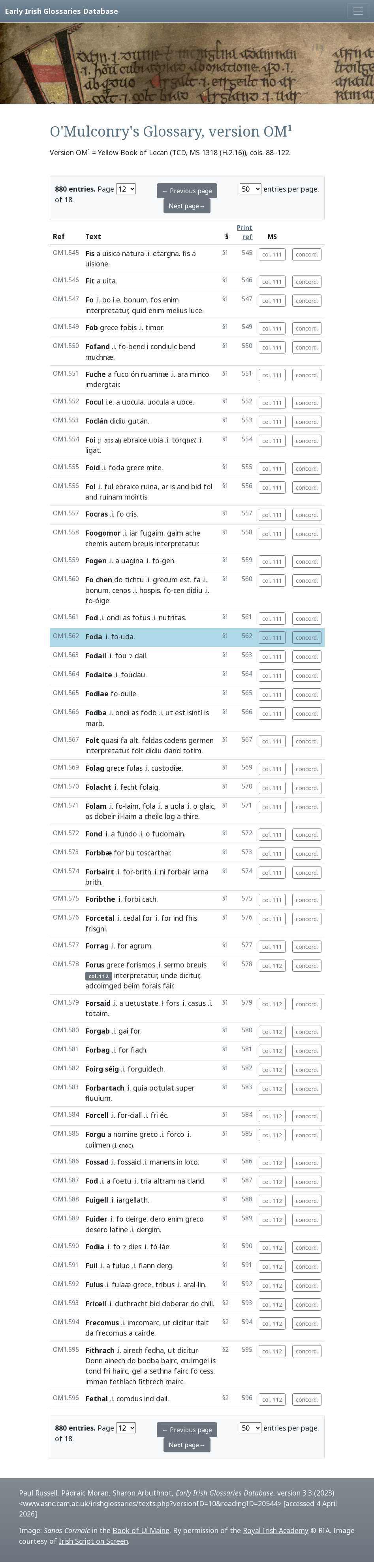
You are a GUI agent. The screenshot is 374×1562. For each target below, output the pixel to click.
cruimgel (195, 1360)
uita (109, 280)
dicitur (189, 975)
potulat (161, 1088)
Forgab (97, 1031)
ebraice (135, 440)
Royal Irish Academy (275, 1530)
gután (138, 421)
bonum (135, 299)
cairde (144, 1333)
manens (162, 1162)
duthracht (131, 1303)
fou (121, 655)
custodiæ (166, 768)
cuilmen (97, 1145)
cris (131, 514)
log (170, 816)
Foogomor (103, 533)
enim (171, 299)
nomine (125, 1134)
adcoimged (103, 985)
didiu (118, 421)
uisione (96, 263)
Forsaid (98, 1003)
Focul (94, 402)
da (89, 1333)
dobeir (105, 816)
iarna (200, 871)
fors (172, 1003)
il (119, 816)
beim (132, 985)
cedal (131, 918)
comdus (129, 1398)
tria (146, 1181)
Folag (94, 768)
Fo (89, 299)
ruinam (111, 497)
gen (168, 560)
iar (134, 533)
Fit (90, 280)
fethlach (122, 1381)
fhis (191, 918)
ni (162, 871)
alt (134, 740)
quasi (109, 740)
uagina (132, 560)
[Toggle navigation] (358, 11)
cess (206, 1371)
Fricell (95, 1303)
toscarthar (153, 852)
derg (164, 1265)
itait (202, 1322)
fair (168, 985)
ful (108, 486)
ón (135, 374)
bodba (148, 1360)
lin (201, 1284)
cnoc (125, 1145)
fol (207, 486)
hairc (120, 1371)
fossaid (129, 1162)
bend (136, 346)
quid (139, 310)
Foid (92, 467)
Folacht (98, 787)
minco (199, 374)
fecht (128, 787)
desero (96, 1229)
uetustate (141, 1003)
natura (133, 253)
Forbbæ (98, 852)
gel (137, 1371)
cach (149, 899)
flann (147, 1265)
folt (138, 750)
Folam (96, 806)
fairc (181, 1371)
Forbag (97, 1050)
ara (182, 374)
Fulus (94, 1284)
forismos (140, 964)
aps (108, 440)
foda (116, 467)
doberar (175, 1303)
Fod (91, 617)
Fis (89, 253)
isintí (194, 712)
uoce (185, 402)
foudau (133, 674)
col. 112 (272, 965)
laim (132, 806)
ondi (114, 617)
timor (153, 327)
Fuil (91, 1265)
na (181, 1181)
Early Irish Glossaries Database (61, 11)
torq (184, 440)
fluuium (98, 1098)
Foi (90, 440)
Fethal (96, 1398)
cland (172, 750)
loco (191, 1162)
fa (197, 579)
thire (190, 816)
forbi (132, 899)
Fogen (96, 560)
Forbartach (104, 1088)
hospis (149, 590)
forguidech (146, 1069)
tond (93, 1371)
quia (140, 1088)
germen (201, 740)
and (183, 486)
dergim (148, 1229)
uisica (111, 253)
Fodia (94, 1246)
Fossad (97, 1162)
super (185, 1088)
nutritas (172, 617)
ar (165, 486)
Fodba (96, 712)
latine (119, 1229)
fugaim (152, 533)
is (172, 486)
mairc (174, 1381)
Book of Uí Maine (141, 1530)
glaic (206, 806)
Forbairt (99, 871)
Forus (94, 964)
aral (189, 1284)
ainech (115, 1360)
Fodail (95, 655)
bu (130, 852)
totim (192, 750)
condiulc (163, 346)
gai (123, 1031)
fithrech (151, 1381)
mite (154, 467)
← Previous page (187, 190)
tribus (165, 1284)
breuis (143, 543)
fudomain (168, 833)
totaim (96, 1013)
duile (128, 693)
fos (155, 299)
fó (154, 1246)
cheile (154, 816)
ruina (149, 486)
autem (120, 543)
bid (196, 486)
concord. (307, 254)
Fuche (95, 374)
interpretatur (106, 310)
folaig (148, 787)
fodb (149, 712)
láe (164, 1246)
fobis (128, 327)
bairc (169, 1360)
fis (186, 253)
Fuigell (96, 1200)
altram (164, 1181)
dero (157, 1219)
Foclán (96, 421)
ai (117, 440)
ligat (92, 450)
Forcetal (100, 918)
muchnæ (99, 357)
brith (143, 871)
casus (197, 1003)
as (126, 617)
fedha (154, 1350)
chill (207, 1303)
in (179, 1162)
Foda (93, 636)
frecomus (111, 1333)
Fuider (96, 1219)
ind (178, 918)
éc (163, 1115)
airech (133, 1350)
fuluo (121, 1265)
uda (127, 636)
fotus (141, 617)
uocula (133, 402)
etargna (166, 253)
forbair (178, 871)
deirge (136, 1219)
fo (122, 346)
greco (148, 1134)
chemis (96, 543)
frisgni (95, 928)
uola (177, 806)
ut (169, 712)
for (119, 852)
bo (106, 299)
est (185, 579)
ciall (136, 1115)
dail (140, 655)
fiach (138, 1050)
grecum (165, 579)
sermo (174, 964)
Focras (96, 514)
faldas (152, 740)
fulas (134, 768)
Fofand (97, 346)
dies (134, 1246)
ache (192, 533)
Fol (90, 486)
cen (178, 590)
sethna (161, 1371)
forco (175, 1134)
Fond (93, 833)
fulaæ (121, 1284)
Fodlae (97, 693)
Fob (91, 327)
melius (176, 310)
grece (109, 327)
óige (102, 600)
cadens (175, 740)
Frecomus (102, 1322)
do (118, 579)
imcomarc (143, 1322)
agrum (140, 945)
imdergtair (102, 384)
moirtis (135, 497)
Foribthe (100, 899)
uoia (156, 440)
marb (94, 723)
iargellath (132, 1200)
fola (149, 806)
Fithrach (100, 1350)
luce (195, 310)
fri (154, 1115)
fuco (121, 374)
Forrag (97, 945)
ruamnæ (155, 374)
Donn (94, 1360)
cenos (121, 590)
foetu (122, 1181)
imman (96, 1381)
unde (169, 975)
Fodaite (98, 674)
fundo (127, 833)
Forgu (95, 1134)
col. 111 (272, 254)
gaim (175, 533)
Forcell (97, 1115)
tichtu (134, 579)
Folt (92, 740)
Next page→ (187, 205)
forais (151, 985)
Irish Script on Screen (93, 1541)
